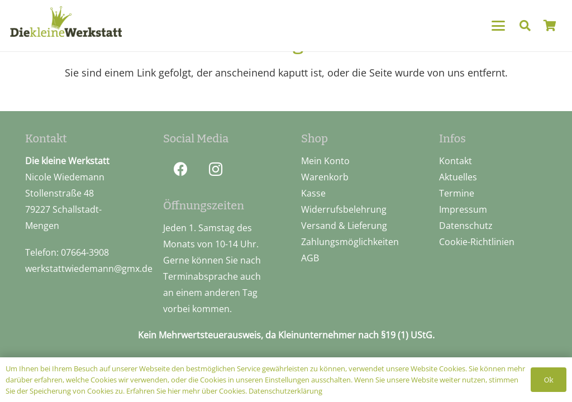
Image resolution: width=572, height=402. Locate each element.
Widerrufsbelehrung (344, 209)
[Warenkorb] (549, 25)
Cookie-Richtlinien (476, 242)
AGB (310, 258)
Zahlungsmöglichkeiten (350, 242)
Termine (456, 193)
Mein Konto (325, 161)
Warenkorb (325, 177)
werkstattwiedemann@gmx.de (88, 268)
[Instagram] (215, 169)
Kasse (313, 193)
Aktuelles (458, 177)
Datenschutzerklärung (285, 391)
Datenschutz (466, 225)
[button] (498, 25)
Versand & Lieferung (344, 225)
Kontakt (455, 161)
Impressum (463, 209)
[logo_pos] (66, 24)
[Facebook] (180, 169)
